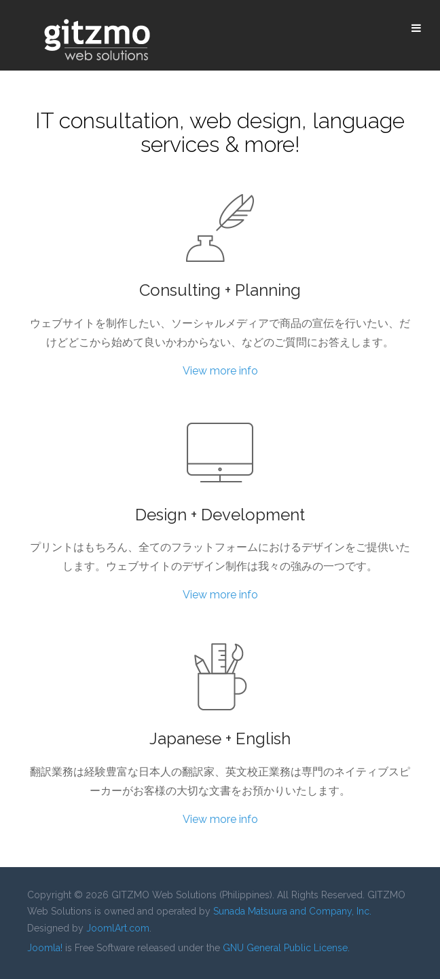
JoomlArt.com (117, 928)
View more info (220, 370)
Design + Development (220, 514)
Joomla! (44, 947)
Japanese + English (220, 738)
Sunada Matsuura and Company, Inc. (292, 911)
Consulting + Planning (220, 290)
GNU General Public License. (286, 947)
